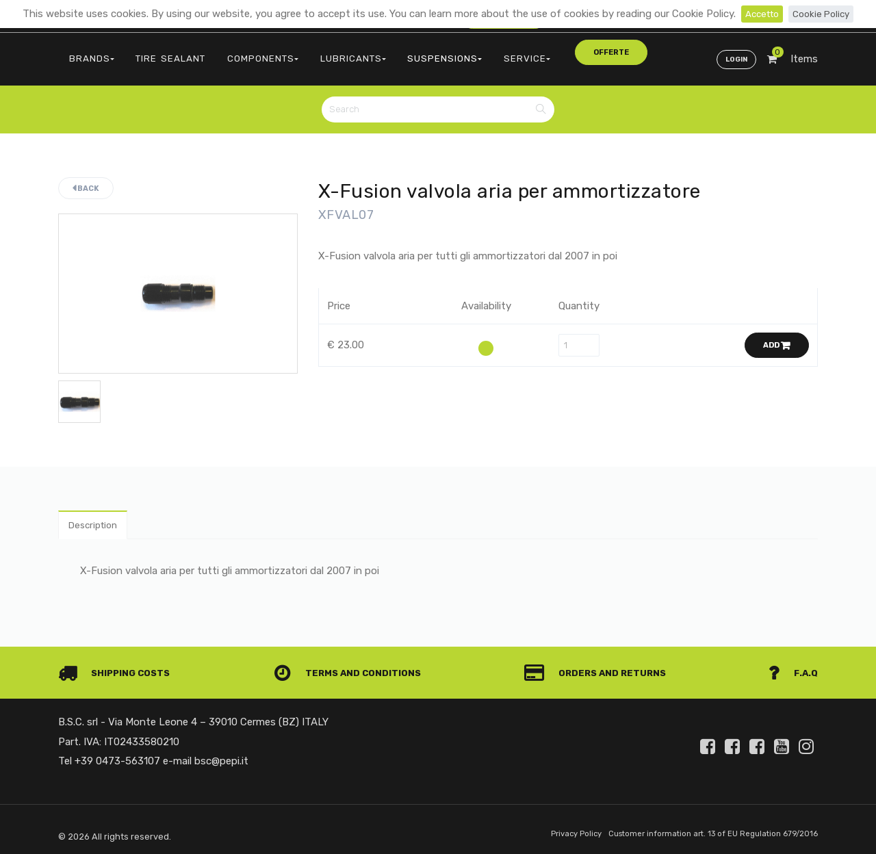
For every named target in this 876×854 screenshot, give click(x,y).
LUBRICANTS (315, 52)
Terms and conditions (352, 667)
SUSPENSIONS (395, 52)
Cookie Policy (824, 14)
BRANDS (86, 52)
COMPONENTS (235, 52)
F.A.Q (792, 667)
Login (734, 52)
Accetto (759, 14)
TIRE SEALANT (155, 52)
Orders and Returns (599, 667)
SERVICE (467, 52)
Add (776, 334)
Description (97, 518)
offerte (532, 51)
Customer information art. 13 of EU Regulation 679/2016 (702, 829)
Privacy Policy (552, 829)
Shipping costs (118, 667)
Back (86, 176)
